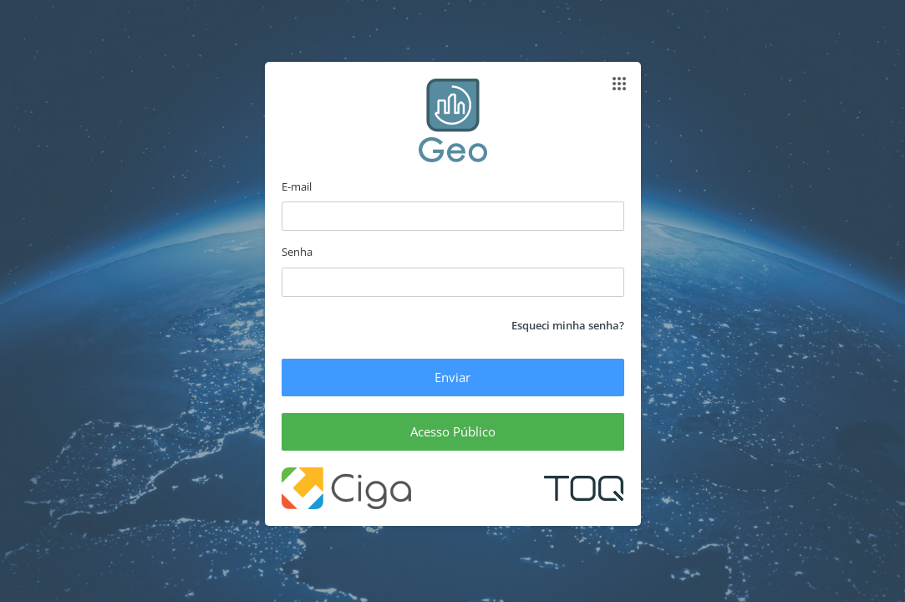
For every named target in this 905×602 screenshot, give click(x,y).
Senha (297, 251)
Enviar (452, 377)
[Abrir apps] (619, 83)
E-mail (297, 186)
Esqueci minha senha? (567, 325)
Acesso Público (453, 431)
